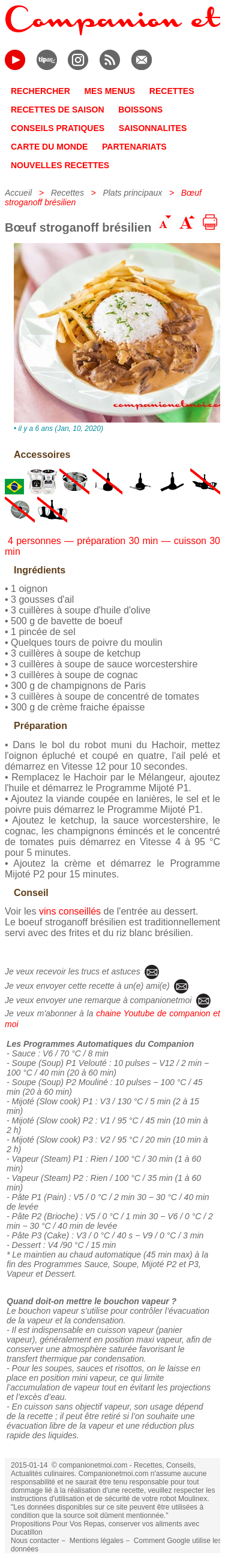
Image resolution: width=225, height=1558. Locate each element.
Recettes (67, 193)
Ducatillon (27, 1532)
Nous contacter (35, 1540)
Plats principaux (132, 193)
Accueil (18, 193)
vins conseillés (70, 911)
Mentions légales (97, 1540)
